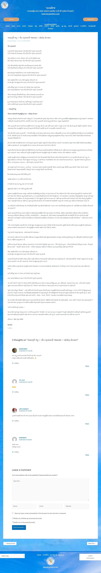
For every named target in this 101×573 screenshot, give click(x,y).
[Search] (11, 19)
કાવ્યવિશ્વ (46, 555)
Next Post (92, 543)
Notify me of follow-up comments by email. (28, 518)
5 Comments (12, 41)
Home (39, 555)
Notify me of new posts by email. (24, 522)
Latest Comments (90, 557)
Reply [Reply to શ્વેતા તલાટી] (87, 395)
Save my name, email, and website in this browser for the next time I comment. (40, 513)
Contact (61, 555)
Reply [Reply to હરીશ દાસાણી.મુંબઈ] (87, 424)
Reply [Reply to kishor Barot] (87, 366)
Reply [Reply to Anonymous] (87, 455)
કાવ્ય (19, 41)
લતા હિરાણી (53, 555)
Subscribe (90, 19)
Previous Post (10, 543)
